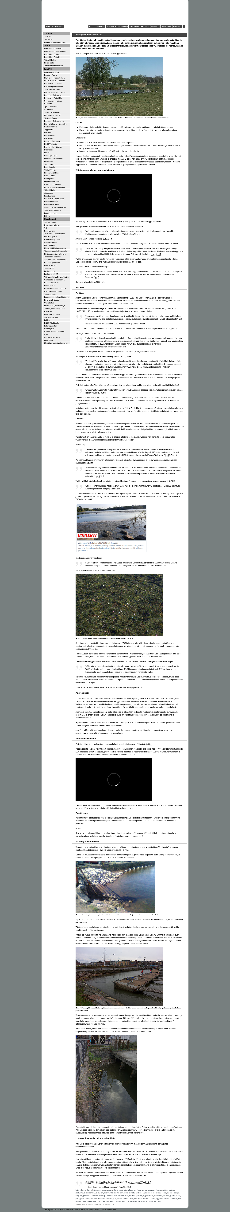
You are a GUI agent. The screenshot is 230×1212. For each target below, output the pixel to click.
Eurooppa (125, 1201)
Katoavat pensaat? (52, 262)
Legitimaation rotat (52, 181)
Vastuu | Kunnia (50, 118)
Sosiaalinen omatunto (53, 101)
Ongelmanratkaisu (51, 72)
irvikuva (130, 1190)
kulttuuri (166, 1199)
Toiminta (155, 27)
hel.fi (137, 234)
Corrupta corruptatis (52, 184)
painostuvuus (150, 1190)
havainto (146, 1199)
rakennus (173, 1199)
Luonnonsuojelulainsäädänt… (56, 297)
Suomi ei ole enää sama (54, 199)
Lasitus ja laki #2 (51, 274)
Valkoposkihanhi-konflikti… (56, 277)
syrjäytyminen (148, 1196)
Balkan (118, 1201)
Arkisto (177, 27)
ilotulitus (78, 1201)
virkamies (101, 1201)
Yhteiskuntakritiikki (52, 89)
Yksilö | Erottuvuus (52, 112)
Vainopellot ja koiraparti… (54, 280)
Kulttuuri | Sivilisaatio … (54, 121)
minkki (131, 1199)
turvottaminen (139, 1190)
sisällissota (158, 1196)
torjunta (131, 1193)
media (169, 1193)
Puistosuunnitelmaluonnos (55, 288)
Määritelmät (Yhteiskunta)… (55, 51)
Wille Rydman (119, 1196)
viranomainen (92, 1201)
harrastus (101, 1199)
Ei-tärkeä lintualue (51, 300)
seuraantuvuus (91, 1193)
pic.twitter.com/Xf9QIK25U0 (139, 1182)
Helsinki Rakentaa (51, 204)
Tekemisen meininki (52, 257)
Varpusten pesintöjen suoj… (55, 251)
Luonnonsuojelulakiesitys (54, 306)
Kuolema (166, 27)
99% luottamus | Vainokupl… (56, 207)
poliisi (153, 1193)
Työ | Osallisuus (50, 107)
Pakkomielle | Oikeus (53, 147)
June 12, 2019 (125, 1187)
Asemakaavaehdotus (53, 291)
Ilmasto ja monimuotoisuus (55, 42)
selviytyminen (143, 1201)
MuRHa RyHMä (50, 237)
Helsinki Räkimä (51, 202)
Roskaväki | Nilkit (51, 173)
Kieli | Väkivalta (50, 144)
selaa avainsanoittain (108, 1210)
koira (164, 1193)
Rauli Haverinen (54, 27)
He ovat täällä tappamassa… (56, 248)
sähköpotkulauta (91, 1199)
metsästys (138, 1199)
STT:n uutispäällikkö (163, 654)
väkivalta (109, 1199)
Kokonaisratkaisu (51, 283)
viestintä (132, 1196)
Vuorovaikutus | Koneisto (54, 81)
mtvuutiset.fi (156, 254)
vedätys (171, 1190)
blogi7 (159, 1201)
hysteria (139, 1193)
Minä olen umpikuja (52, 314)
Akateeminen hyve (52, 337)
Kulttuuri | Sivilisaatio (52, 95)
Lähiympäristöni (50, 326)
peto (114, 1199)
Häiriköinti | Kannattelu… (54, 78)
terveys (152, 1199)
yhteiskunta (114, 1193)
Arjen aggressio (50, 242)
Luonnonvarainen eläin (53, 158)
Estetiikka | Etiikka (51, 54)
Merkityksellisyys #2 (52, 115)
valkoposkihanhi (85, 1190)
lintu (77, 1190)
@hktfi (88, 1182)
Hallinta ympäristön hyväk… (55, 92)
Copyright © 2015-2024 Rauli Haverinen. (59, 1210)
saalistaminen (122, 1199)
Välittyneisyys (97, 27)
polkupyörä (80, 1199)
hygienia (159, 1199)
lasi (179, 1199)
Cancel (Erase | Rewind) (54, 332)
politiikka (86, 1196)
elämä (115, 1190)
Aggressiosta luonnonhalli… (55, 260)
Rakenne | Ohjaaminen (53, 86)
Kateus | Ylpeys (50, 75)
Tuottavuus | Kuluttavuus (54, 234)
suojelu (109, 1190)
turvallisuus (124, 1193)
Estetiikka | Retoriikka (53, 57)
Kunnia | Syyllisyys (52, 141)
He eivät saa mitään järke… (55, 187)
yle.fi (110, 239)
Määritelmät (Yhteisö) (53, 48)
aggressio (146, 1193)
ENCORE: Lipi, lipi (51, 323)
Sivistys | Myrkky (51, 317)
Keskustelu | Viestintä (53, 84)
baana (178, 1196)
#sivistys (110, 1182)
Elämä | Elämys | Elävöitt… (55, 124)
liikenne (158, 1193)
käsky (112, 1201)
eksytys (158, 1190)
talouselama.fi (96, 159)
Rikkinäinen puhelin (52, 239)
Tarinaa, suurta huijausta (54, 308)
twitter (142, 324)
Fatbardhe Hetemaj (98, 1196)
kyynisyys (152, 1201)
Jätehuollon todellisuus (53, 66)
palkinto (139, 1196)
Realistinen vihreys (52, 225)
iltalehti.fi (88, 496)
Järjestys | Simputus (52, 210)
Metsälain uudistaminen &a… (56, 343)
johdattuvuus (80, 1193)
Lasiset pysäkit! (50, 265)
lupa (107, 1201)
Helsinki (166, 1196)
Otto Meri (109, 1196)
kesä (84, 1201)
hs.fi (180, 319)
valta (126, 1196)
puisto (172, 1196)
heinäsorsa (96, 1190)
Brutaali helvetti (50, 127)
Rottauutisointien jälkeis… (55, 254)
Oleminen (123, 27)
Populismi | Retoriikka (53, 98)
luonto (104, 1190)
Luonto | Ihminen (51, 213)
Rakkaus (134, 27)
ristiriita (164, 1190)
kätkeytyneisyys (103, 1193)
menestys (133, 1201)
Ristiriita (111, 27)
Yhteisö (145, 27)
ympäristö (122, 1190)
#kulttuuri (100, 1182)
